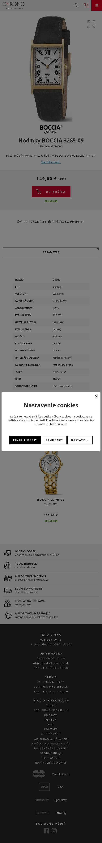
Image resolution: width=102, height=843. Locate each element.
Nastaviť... (80, 439)
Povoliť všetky (25, 439)
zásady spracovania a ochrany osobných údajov (65, 422)
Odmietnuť (54, 439)
